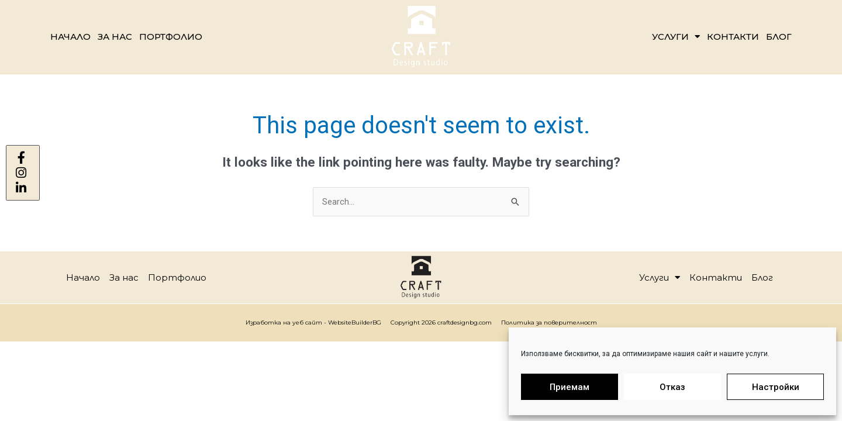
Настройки (775, 387)
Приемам (569, 387)
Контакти (733, 36)
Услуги (676, 36)
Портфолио (170, 36)
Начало (70, 36)
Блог (779, 36)
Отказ (672, 387)
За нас (115, 36)
